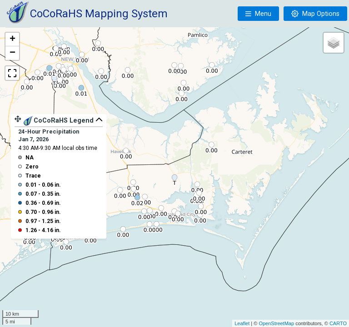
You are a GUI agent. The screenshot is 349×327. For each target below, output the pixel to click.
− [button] (12, 53)
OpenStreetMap (276, 323)
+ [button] (12, 39)
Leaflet (241, 323)
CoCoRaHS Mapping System (99, 13)
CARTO (338, 323)
